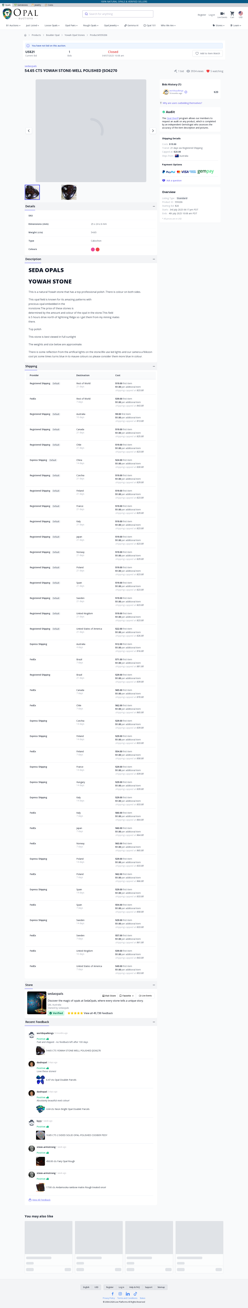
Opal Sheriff (173, 118)
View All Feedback (39, 1199)
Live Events (145, 995)
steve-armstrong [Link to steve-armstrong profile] (46, 1146)
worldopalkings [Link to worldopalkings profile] (45, 1033)
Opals (6, 5)
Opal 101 (149, 25)
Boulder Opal (52, 35)
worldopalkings (176, 90)
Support (148, 1287)
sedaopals (31, 66)
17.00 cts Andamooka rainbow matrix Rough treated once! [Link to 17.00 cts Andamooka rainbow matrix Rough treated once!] (76, 1187)
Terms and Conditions (127, 1298)
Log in (212, 14)
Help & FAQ (134, 1287)
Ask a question (172, 180)
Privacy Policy (109, 1298)
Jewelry (36, 5)
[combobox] (117, 13)
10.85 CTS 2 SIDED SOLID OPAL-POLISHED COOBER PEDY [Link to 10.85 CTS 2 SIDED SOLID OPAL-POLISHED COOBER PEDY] (76, 1135)
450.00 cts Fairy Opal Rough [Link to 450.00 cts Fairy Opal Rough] (60, 1161)
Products (36, 35)
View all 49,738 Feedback (90, 1013)
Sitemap (161, 1287)
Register (202, 14)
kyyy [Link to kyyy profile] (39, 1120)
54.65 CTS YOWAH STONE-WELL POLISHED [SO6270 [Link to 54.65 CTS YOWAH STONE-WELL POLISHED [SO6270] (73, 1050)
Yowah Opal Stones (75, 35)
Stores (219, 25)
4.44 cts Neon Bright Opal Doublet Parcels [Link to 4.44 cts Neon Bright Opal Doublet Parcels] (68, 1109)
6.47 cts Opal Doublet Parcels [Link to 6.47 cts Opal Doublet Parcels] (61, 1079)
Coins (49, 5)
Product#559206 (98, 35)
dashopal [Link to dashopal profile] (42, 1062)
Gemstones (21, 5)
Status (142, 1298)
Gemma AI (131, 25)
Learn (236, 25)
